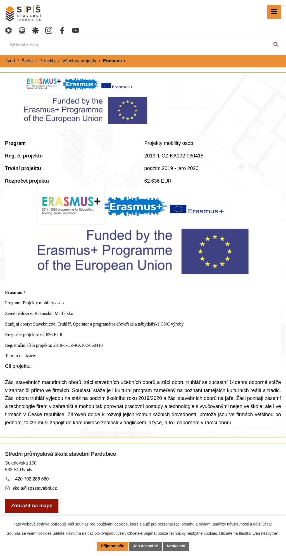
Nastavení (176, 546)
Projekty (47, 60)
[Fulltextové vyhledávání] (143, 44)
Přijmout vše (112, 546)
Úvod (9, 60)
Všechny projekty (79, 60)
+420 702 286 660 (31, 479)
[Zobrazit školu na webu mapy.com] (31, 506)
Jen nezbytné (145, 546)
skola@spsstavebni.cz (35, 488)
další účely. (262, 524)
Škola (27, 60)
